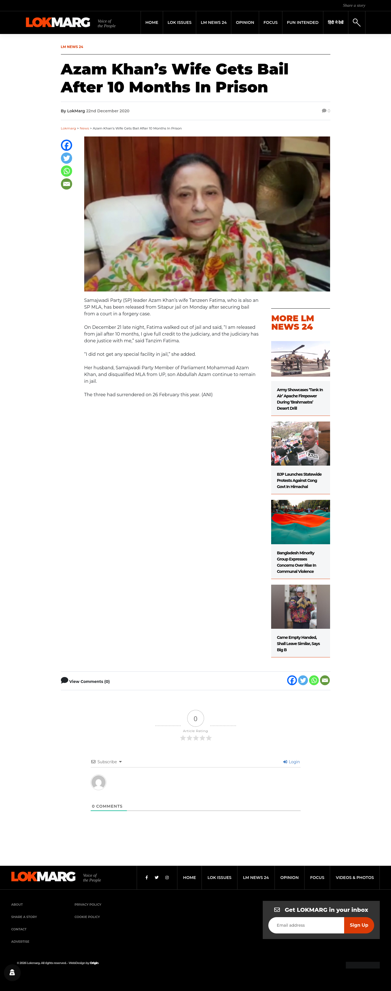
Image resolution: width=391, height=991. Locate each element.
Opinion (245, 22)
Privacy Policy (88, 904)
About (17, 904)
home (189, 877)
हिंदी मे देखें (336, 22)
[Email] (66, 184)
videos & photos (355, 877)
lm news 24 (256, 877)
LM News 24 (214, 22)
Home (151, 22)
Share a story (354, 5)
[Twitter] (66, 158)
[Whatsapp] (66, 171)
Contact (18, 929)
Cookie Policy (87, 917)
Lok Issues (179, 22)
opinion (289, 877)
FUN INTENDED (303, 22)
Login (291, 761)
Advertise (20, 942)
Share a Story (24, 917)
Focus (271, 22)
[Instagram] (167, 877)
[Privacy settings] (12, 972)
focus (317, 877)
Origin (94, 963)
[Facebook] (66, 145)
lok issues (219, 877)
